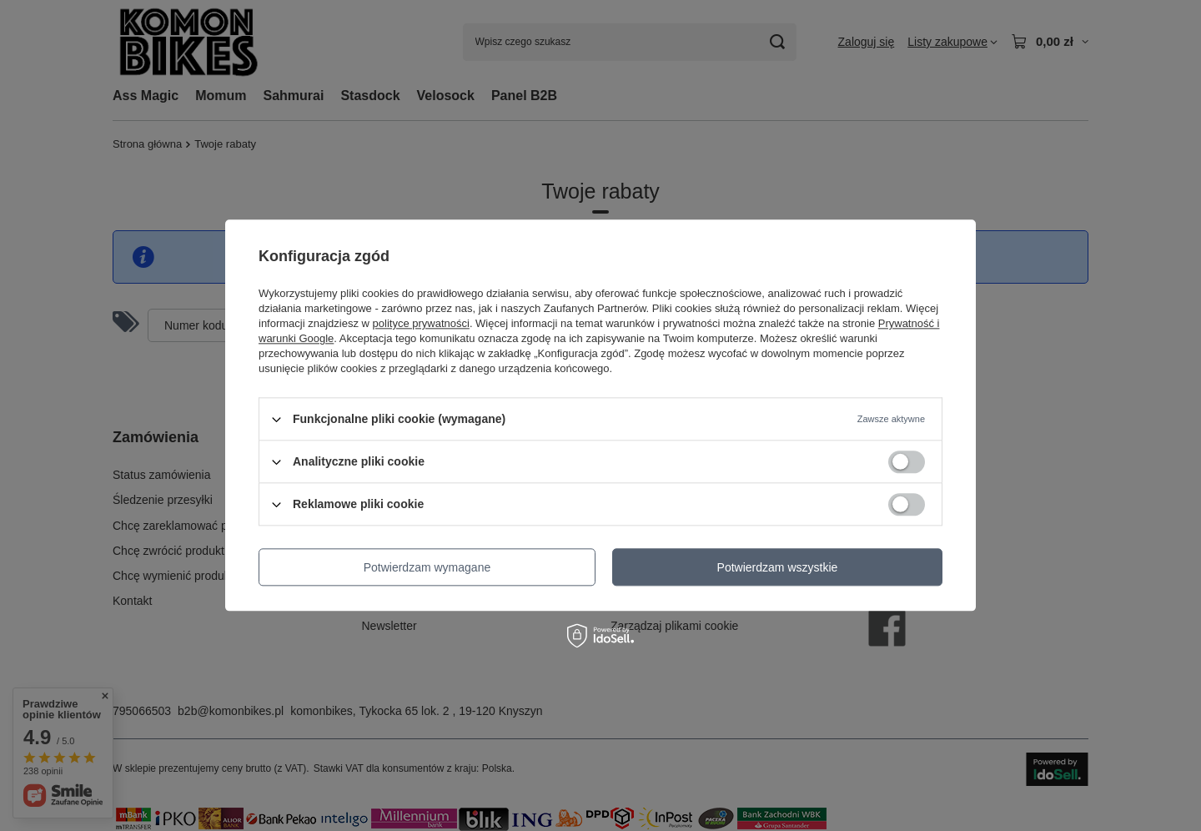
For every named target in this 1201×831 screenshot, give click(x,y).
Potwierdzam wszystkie (777, 567)
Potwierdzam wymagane (427, 567)
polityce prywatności (421, 323)
